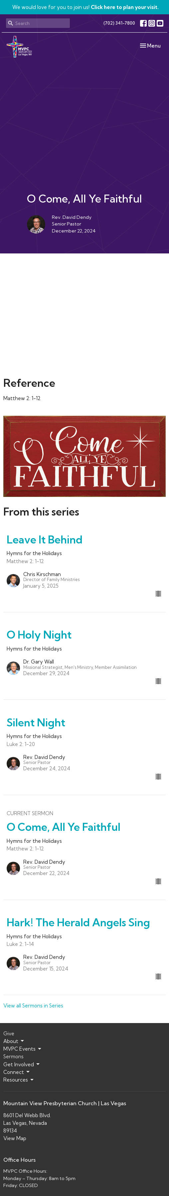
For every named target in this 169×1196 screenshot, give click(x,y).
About (14, 1041)
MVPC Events (22, 1049)
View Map (14, 1138)
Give (8, 1033)
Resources (19, 1080)
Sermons (13, 1056)
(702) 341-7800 (119, 23)
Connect (17, 1072)
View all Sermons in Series (33, 1005)
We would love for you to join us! (85, 7)
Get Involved (22, 1064)
